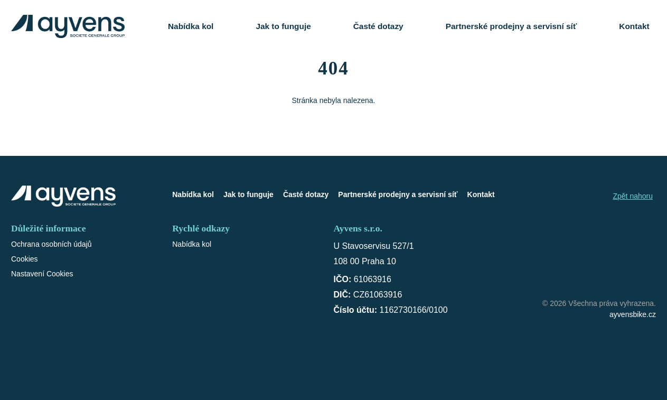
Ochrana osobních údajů (51, 244)
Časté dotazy (378, 26)
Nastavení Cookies (42, 273)
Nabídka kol (190, 26)
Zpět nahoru (633, 196)
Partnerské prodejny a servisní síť (511, 26)
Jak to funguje (283, 26)
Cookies (24, 259)
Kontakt (634, 26)
